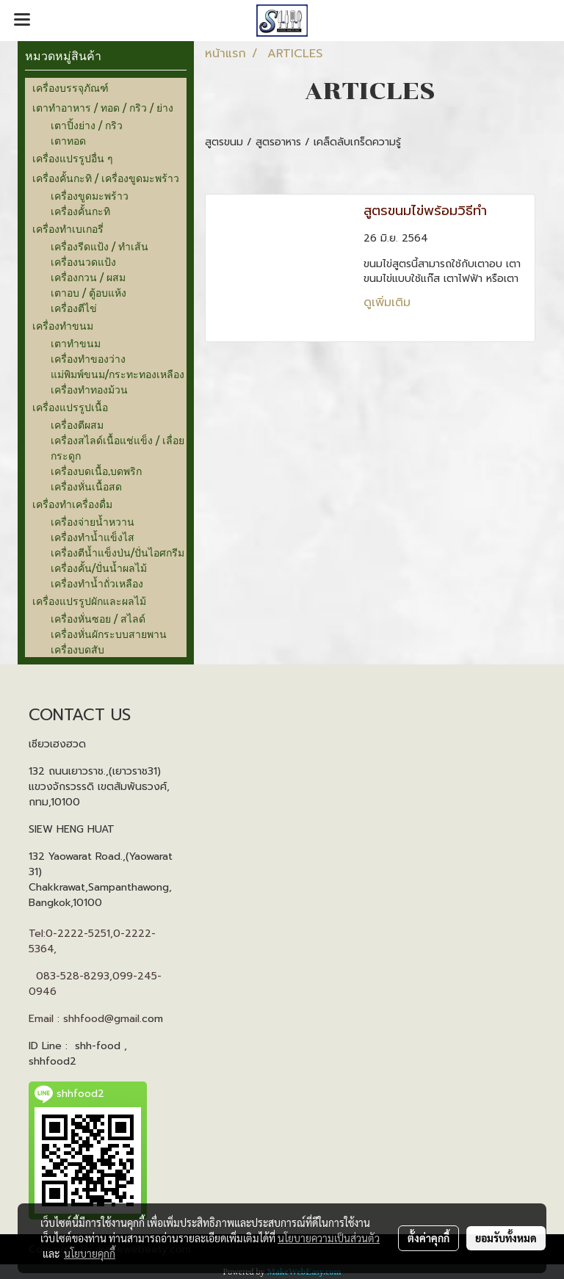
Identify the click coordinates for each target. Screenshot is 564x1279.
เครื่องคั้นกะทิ (80, 211)
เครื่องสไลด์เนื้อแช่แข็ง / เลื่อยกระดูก (117, 448)
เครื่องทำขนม (62, 325)
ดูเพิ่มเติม (389, 302)
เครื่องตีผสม (77, 425)
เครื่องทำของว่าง (88, 358)
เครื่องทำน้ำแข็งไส (92, 537)
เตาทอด (68, 140)
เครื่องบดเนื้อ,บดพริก (96, 471)
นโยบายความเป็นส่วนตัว (329, 1237)
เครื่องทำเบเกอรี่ (68, 228)
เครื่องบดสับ (77, 649)
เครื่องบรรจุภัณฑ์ (70, 87)
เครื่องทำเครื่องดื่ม (72, 504)
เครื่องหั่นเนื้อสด (86, 486)
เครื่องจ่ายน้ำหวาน (92, 521)
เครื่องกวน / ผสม (88, 277)
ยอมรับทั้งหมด (506, 1237)
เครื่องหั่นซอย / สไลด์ (98, 618)
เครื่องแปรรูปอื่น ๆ (72, 158)
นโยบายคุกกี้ (89, 1253)
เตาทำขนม (76, 343)
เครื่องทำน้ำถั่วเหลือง (97, 583)
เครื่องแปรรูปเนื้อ (70, 407)
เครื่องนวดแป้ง (83, 262)
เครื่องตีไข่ (74, 308)
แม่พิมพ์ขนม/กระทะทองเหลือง (117, 374)
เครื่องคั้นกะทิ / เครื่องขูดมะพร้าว (105, 178)
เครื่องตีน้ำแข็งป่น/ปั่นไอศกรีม (117, 552)
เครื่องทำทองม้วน (89, 389)
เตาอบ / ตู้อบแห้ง (88, 292)
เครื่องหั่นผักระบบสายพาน (109, 634)
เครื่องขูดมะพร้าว (90, 195)
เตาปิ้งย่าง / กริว (87, 125)
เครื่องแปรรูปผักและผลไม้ (89, 601)
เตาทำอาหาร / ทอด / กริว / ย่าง (102, 107)
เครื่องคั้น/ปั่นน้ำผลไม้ (99, 568)
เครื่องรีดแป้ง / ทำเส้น (99, 246)
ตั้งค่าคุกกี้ (428, 1237)
